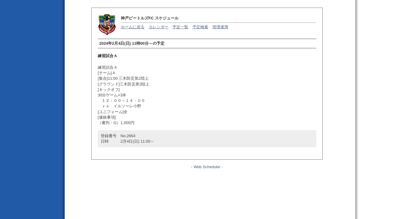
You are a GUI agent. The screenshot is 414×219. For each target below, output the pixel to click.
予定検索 (200, 27)
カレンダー (158, 27)
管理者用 (220, 27)
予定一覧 (180, 27)
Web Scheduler (207, 167)
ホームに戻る (132, 27)
